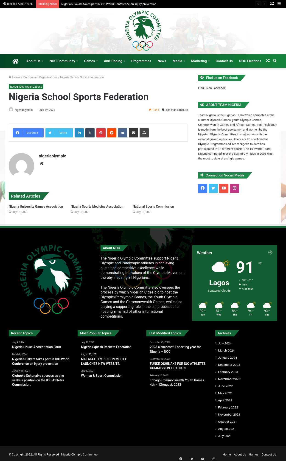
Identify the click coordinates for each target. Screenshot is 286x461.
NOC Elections (250, 61)
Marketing (199, 61)
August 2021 (227, 427)
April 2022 (225, 398)
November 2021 (229, 412)
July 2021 (225, 434)
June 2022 (225, 384)
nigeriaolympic (26, 110)
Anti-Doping (113, 61)
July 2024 (225, 341)
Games (89, 61)
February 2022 (228, 405)
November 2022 (229, 377)
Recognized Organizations (40, 77)
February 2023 (228, 370)
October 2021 (227, 420)
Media (177, 61)
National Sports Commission (153, 204)
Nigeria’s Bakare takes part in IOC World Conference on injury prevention (108, 4)
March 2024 (226, 348)
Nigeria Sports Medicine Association (97, 204)
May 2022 (225, 391)
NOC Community (62, 61)
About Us (33, 61)
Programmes (141, 61)
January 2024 (227, 356)
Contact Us (224, 61)
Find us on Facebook (211, 88)
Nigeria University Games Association (36, 204)
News (162, 61)
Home (14, 77)
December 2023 (229, 363)
